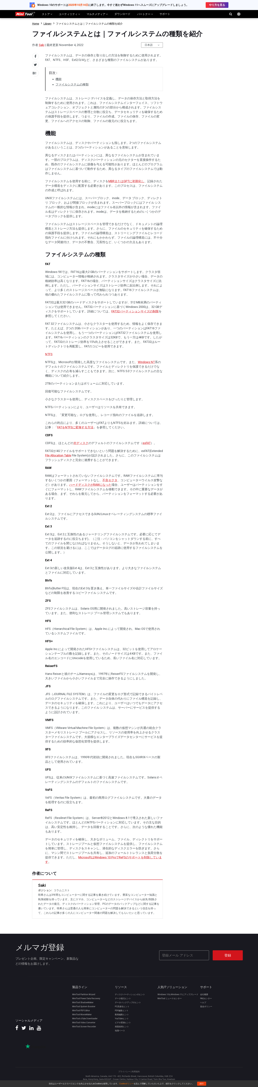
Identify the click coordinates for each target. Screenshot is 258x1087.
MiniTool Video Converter (83, 1022)
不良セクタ (109, 480)
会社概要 (204, 994)
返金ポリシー (206, 1006)
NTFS (49, 354)
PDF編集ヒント (121, 1010)
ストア (47, 14)
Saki (41, 45)
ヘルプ (203, 1002)
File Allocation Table (58, 455)
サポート (165, 14)
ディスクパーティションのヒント (130, 994)
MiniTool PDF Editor (81, 1010)
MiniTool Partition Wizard (83, 994)
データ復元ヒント (123, 998)
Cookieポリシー (126, 1083)
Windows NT (146, 362)
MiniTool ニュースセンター (170, 998)
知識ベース (120, 1030)
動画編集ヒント (122, 1014)
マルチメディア (97, 14)
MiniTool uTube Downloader (84, 1018)
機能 (59, 79)
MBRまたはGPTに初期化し (126, 181)
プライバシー (124, 1071)
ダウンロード (122, 14)
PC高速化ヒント (122, 1006)
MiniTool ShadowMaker (82, 1002)
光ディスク (80, 443)
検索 (231, 14)
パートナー (145, 14)
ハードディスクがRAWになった (90, 484)
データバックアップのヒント (128, 1002)
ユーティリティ (69, 14)
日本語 (149, 45)
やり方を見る (217, 5)
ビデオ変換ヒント (123, 1022)
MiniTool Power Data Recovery (86, 998)
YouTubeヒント (122, 1018)
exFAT (147, 443)
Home (35, 23)
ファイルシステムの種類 (72, 84)
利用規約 (136, 1071)
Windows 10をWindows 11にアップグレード (178, 994)
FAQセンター (206, 998)
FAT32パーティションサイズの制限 (135, 311)
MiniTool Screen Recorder (84, 1026)
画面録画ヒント (122, 1026)
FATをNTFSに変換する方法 (75, 427)
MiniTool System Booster (83, 1006)
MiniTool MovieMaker (82, 1014)
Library (47, 23)
